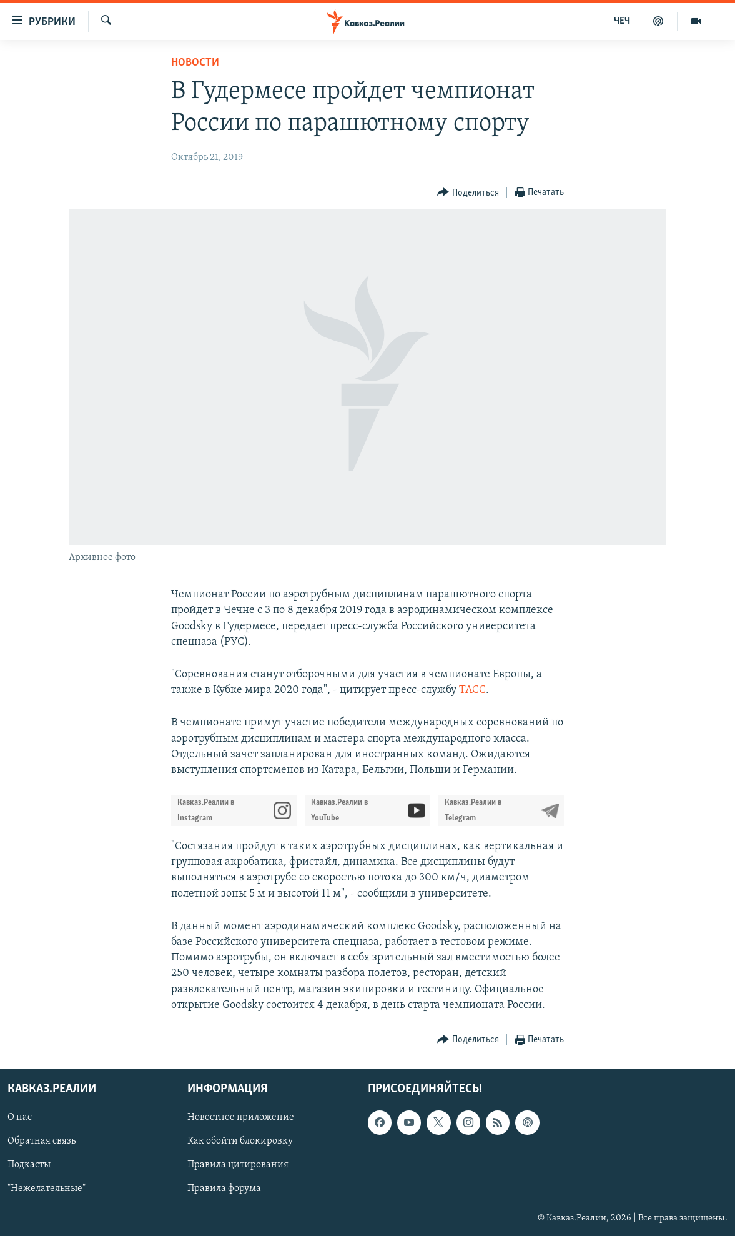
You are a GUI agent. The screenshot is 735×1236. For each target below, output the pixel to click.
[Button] (468, 192)
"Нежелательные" (46, 1189)
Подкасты (29, 1165)
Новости (195, 63)
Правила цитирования (238, 1165)
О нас (19, 1117)
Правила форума (224, 1189)
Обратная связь (41, 1141)
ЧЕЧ (622, 21)
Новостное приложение (240, 1117)
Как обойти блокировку (240, 1141)
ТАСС (472, 690)
